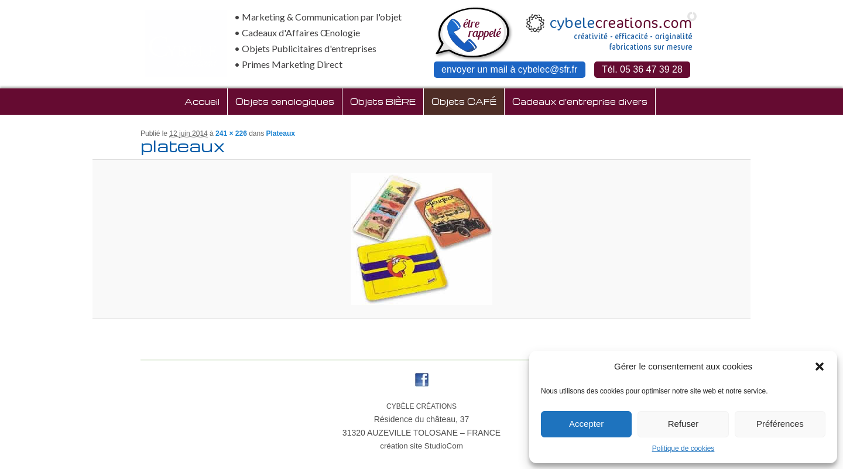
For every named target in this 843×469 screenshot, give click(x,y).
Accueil (202, 101)
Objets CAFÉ (463, 101)
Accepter (586, 424)
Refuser (683, 424)
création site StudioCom (421, 445)
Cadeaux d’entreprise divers (579, 101)
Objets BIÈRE (383, 101)
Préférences (780, 424)
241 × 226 (231, 133)
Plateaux (280, 133)
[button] (819, 366)
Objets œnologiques (284, 101)
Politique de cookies (683, 448)
